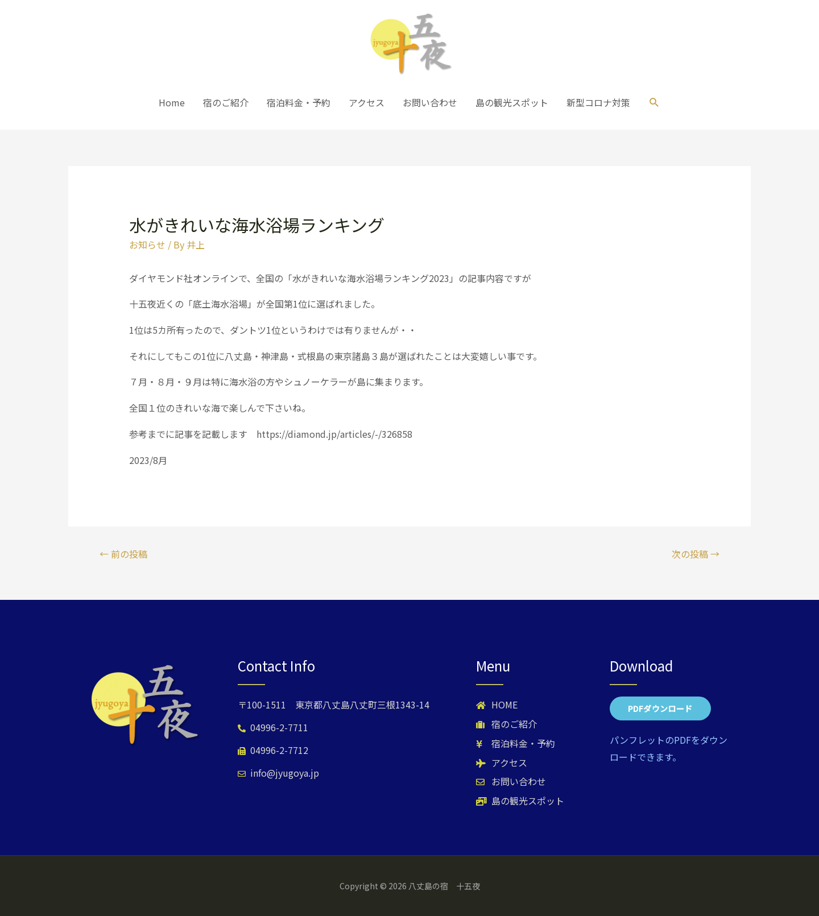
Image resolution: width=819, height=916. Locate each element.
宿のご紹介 (226, 102)
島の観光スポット (511, 102)
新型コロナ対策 (598, 102)
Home (172, 102)
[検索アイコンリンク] (654, 103)
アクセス (366, 102)
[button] (660, 708)
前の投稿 (123, 554)
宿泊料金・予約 (298, 102)
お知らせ (147, 244)
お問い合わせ (430, 102)
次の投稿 (695, 554)
